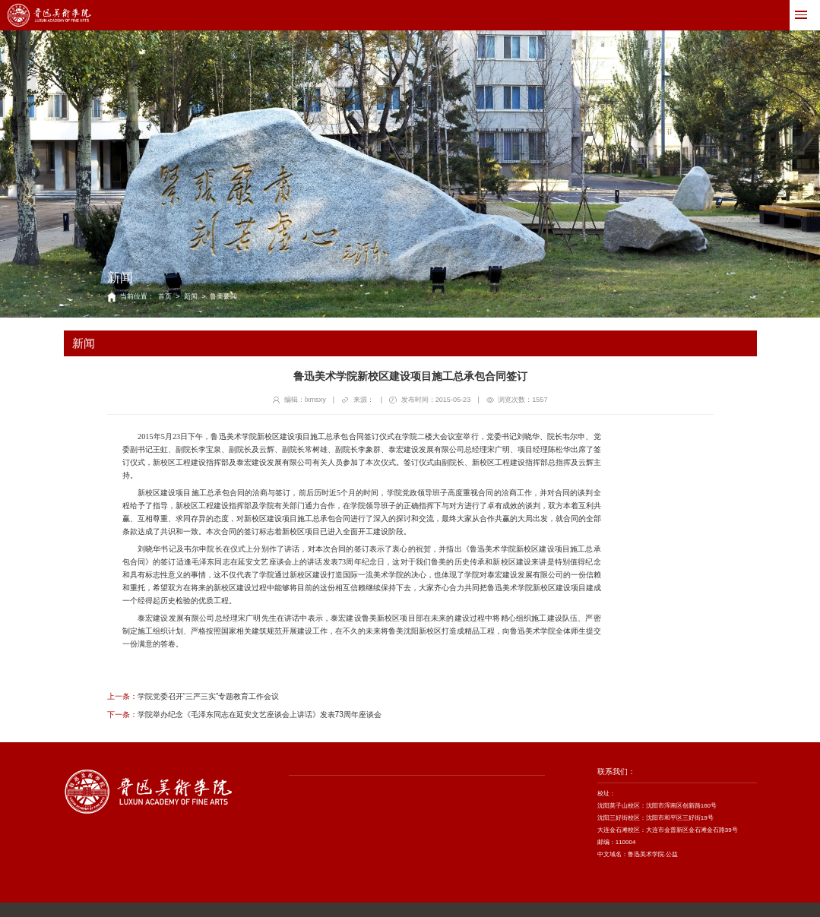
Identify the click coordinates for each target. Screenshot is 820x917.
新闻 (191, 296)
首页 (165, 296)
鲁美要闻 (223, 296)
